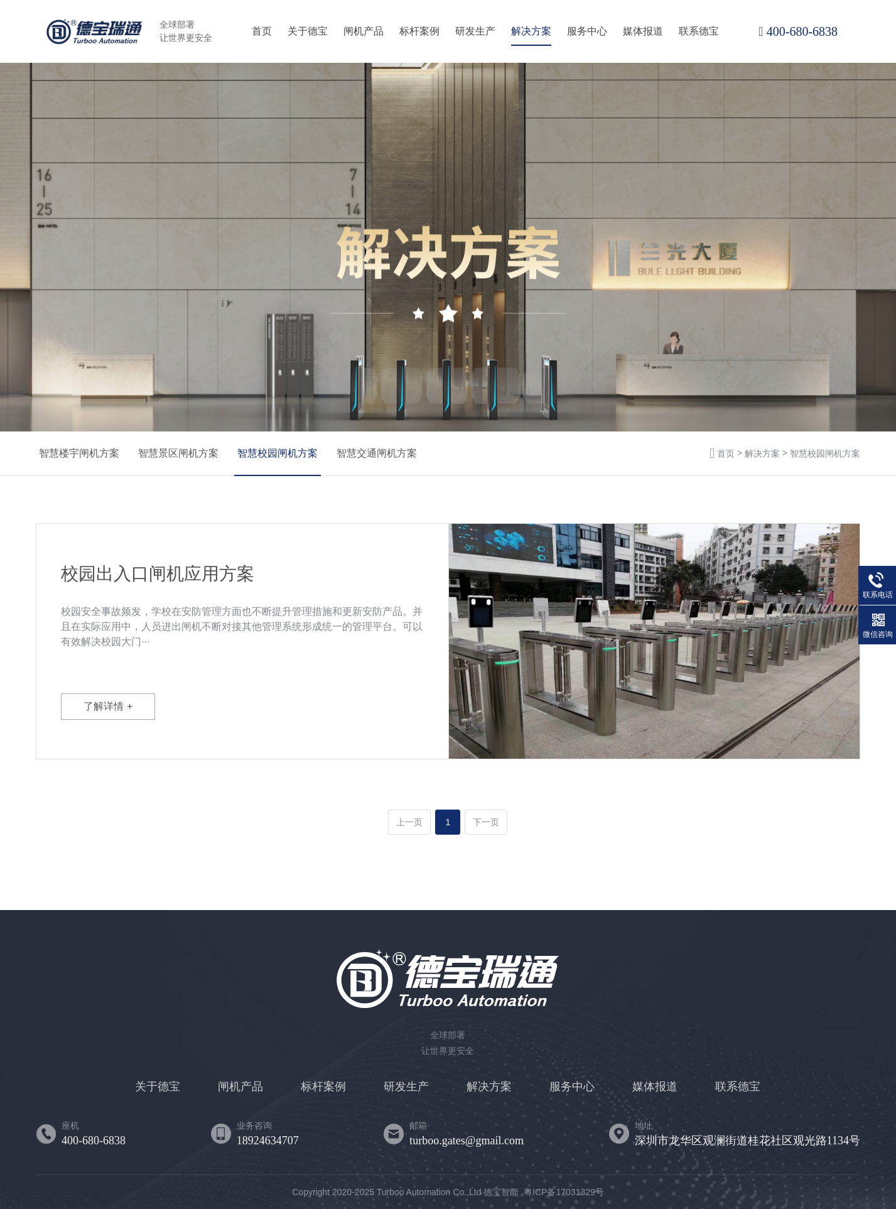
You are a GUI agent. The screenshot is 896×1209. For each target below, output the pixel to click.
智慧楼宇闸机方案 (79, 453)
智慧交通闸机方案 (377, 453)
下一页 (486, 822)
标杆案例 (419, 31)
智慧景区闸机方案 (178, 453)
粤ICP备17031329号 (564, 1192)
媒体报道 (643, 31)
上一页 (409, 822)
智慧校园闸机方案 (277, 453)
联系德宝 (699, 31)
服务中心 (587, 31)
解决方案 (531, 31)
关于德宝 (308, 31)
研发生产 (475, 31)
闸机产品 (363, 31)
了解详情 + (108, 706)
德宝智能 (501, 1192)
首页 (262, 31)
